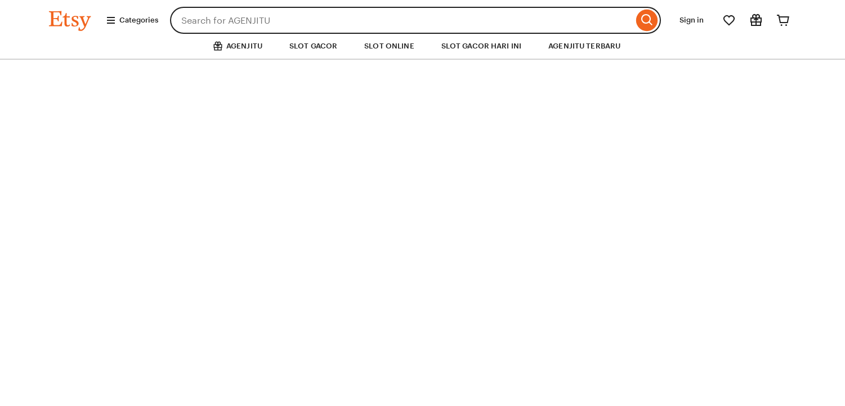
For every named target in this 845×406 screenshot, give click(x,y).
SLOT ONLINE (389, 46)
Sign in (691, 20)
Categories (132, 20)
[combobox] (401, 20)
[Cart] (783, 20)
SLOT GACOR (313, 46)
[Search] (647, 20)
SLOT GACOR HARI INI (481, 46)
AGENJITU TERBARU (584, 46)
